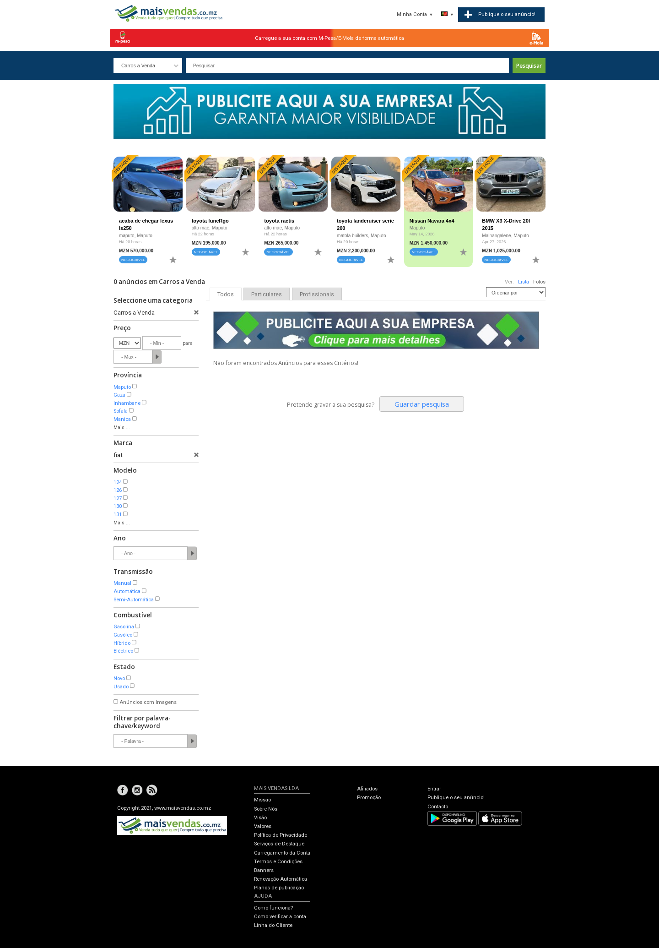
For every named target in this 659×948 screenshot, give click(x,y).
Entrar (434, 789)
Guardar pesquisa (421, 404)
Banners (264, 870)
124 (117, 482)
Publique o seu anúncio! (456, 798)
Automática (126, 591)
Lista (523, 282)
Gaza (119, 395)
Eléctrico (123, 651)
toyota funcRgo (210, 220)
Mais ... (121, 427)
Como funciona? (273, 908)
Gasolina (123, 627)
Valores (262, 826)
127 (117, 498)
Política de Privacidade (280, 835)
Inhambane (126, 403)
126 (117, 490)
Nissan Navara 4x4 (432, 220)
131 (117, 515)
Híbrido (121, 643)
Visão (260, 818)
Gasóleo (122, 635)
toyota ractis (279, 220)
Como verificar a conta (280, 917)
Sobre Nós (265, 809)
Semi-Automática (133, 600)
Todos (225, 294)
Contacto (437, 807)
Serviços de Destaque (279, 844)
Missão (262, 800)
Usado (121, 687)
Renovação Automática (280, 879)
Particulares (266, 294)
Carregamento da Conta (282, 853)
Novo (119, 678)
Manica (122, 419)
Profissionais (317, 294)
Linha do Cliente (273, 925)
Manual (122, 583)
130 (117, 506)
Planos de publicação (279, 888)
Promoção (369, 798)
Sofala (120, 411)
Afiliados (367, 789)
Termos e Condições (278, 862)
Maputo (122, 387)
